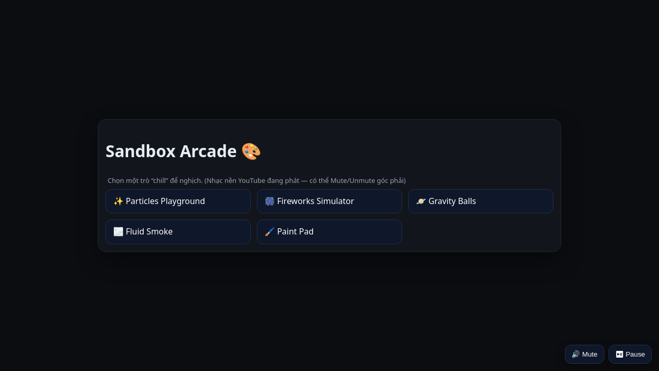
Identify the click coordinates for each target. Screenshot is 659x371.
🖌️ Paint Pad (289, 231)
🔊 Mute (584, 354)
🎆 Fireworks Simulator (309, 201)
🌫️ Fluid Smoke (143, 231)
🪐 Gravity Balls (446, 201)
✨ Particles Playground (159, 201)
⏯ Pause (630, 354)
